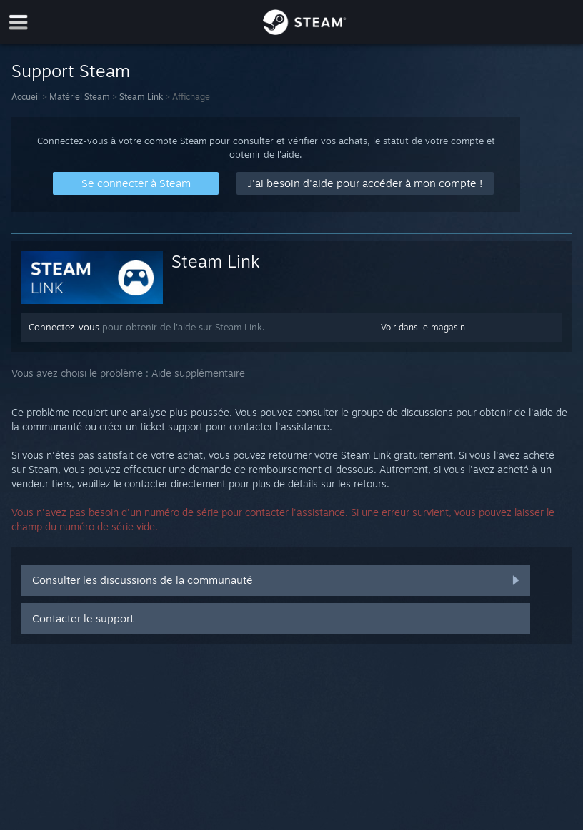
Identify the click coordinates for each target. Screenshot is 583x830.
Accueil (25, 96)
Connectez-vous (64, 327)
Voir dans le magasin (423, 327)
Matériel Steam (79, 96)
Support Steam (70, 70)
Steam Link (141, 96)
